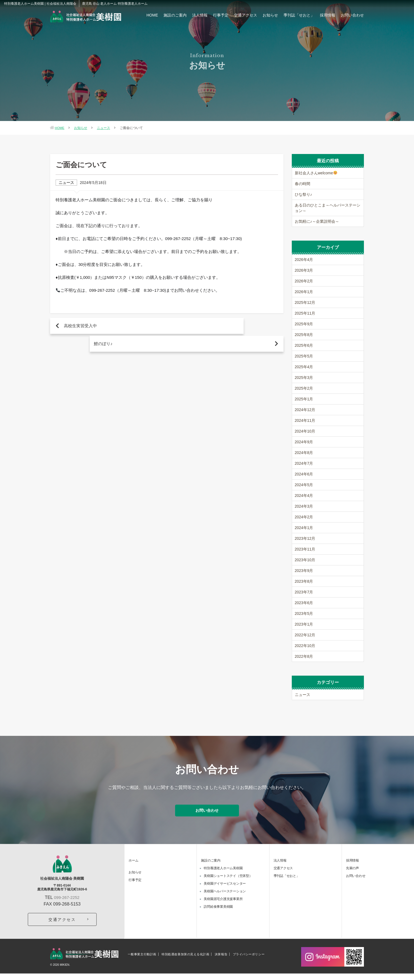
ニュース (103, 128)
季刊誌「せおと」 (299, 15)
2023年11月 (305, 549)
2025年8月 (304, 334)
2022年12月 (305, 635)
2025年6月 (304, 345)
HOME (152, 15)
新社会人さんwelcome (316, 173)
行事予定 (220, 15)
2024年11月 (305, 420)
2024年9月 (304, 442)
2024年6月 (304, 474)
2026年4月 (304, 259)
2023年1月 (304, 624)
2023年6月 (304, 603)
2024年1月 (304, 527)
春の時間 (302, 183)
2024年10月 (305, 431)
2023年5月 (304, 613)
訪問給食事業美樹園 (218, 907)
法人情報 (200, 15)
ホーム (133, 861)
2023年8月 (304, 581)
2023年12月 (305, 538)
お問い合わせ (352, 15)
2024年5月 (304, 485)
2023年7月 (304, 592)
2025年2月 (304, 388)
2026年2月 (304, 281)
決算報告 (221, 954)
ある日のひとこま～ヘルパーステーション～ (327, 208)
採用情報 (327, 15)
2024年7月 (304, 463)
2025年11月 (305, 313)
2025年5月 (304, 356)
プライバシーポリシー (249, 954)
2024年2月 (304, 517)
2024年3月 (304, 506)
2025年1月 (304, 399)
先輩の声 (352, 869)
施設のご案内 (175, 15)
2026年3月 (304, 270)
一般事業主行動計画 (142, 954)
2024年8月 (304, 452)
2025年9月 (304, 324)
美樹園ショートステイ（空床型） (228, 877)
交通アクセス (245, 15)
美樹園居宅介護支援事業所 (223, 900)
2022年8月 (304, 656)
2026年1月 (304, 292)
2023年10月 (305, 560)
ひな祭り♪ (303, 194)
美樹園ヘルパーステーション (225, 892)
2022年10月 (305, 645)
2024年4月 (304, 495)
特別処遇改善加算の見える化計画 (185, 954)
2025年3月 (304, 377)
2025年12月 (305, 302)
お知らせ (270, 15)
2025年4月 (304, 367)
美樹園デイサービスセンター (225, 884)
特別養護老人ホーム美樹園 (223, 869)
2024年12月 (305, 410)
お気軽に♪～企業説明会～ (317, 221)
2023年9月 (304, 570)
